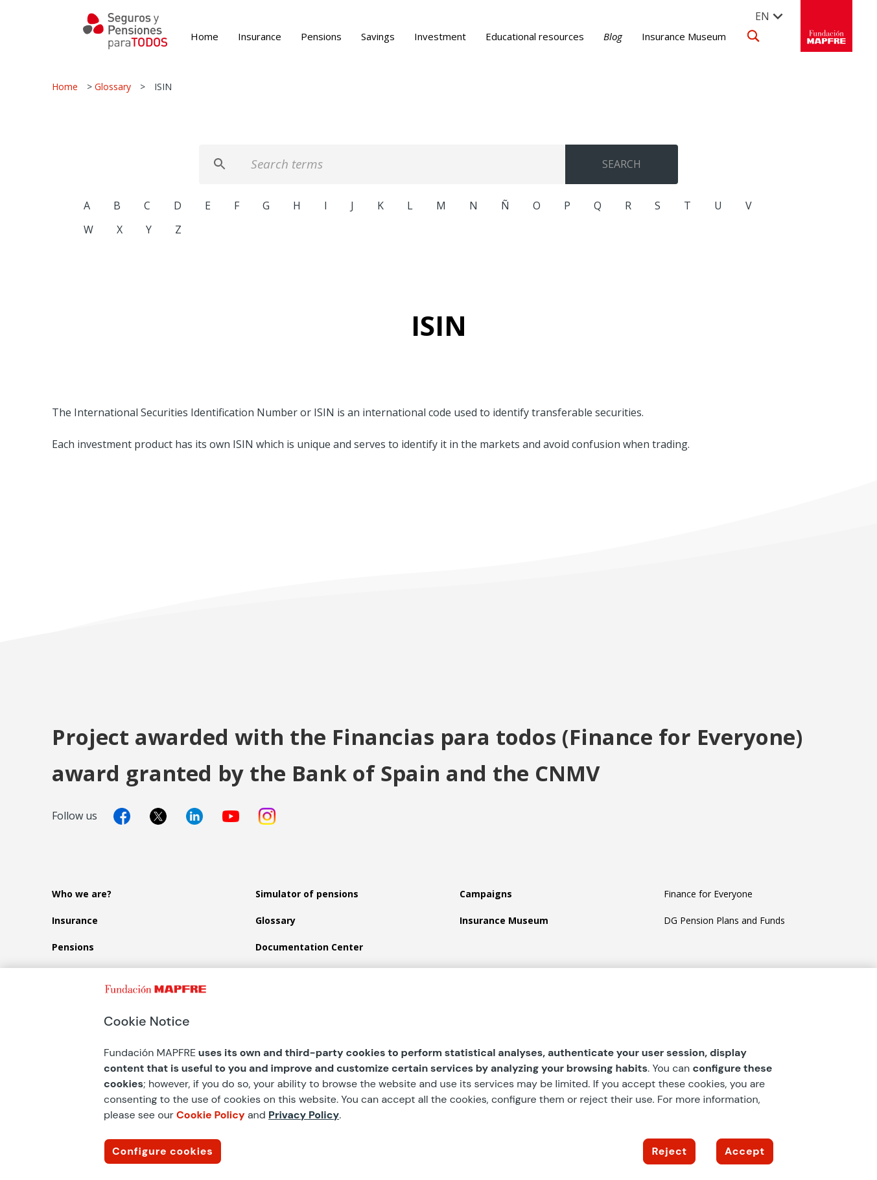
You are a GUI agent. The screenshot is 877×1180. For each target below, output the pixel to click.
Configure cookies (162, 1151)
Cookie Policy (210, 1115)
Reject (669, 1151)
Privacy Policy (303, 1115)
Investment (421, 36)
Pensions (301, 36)
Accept (745, 1151)
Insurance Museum (664, 36)
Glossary (113, 86)
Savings (358, 36)
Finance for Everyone (708, 894)
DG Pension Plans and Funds (724, 920)
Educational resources (515, 36)
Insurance (240, 36)
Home (185, 36)
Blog (593, 36)
